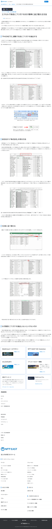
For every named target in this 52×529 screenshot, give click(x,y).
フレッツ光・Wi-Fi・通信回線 (6, 465)
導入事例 (3, 490)
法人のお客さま (6, 1)
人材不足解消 (29, 478)
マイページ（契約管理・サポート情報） (34, 499)
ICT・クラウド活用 (4, 470)
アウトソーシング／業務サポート (6, 472)
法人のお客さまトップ (4, 4)
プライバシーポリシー (34, 520)
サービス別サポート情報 (32, 503)
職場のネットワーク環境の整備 (32, 465)
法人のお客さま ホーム (8, 454)
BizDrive (13, 4)
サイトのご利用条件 (15, 520)
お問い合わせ (3, 505)
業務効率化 (29, 472)
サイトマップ (5, 520)
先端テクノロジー (30, 483)
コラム (10, 4)
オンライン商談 (4, 509)
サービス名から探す (4, 478)
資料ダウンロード (4, 502)
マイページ (46, 1)
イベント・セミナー (4, 494)
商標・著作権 (24, 520)
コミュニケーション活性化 (31, 470)
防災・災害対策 (30, 476)
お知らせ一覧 (30, 490)
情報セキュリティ (4, 474)
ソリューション (30, 462)
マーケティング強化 (30, 474)
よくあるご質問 (30, 510)
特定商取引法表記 (44, 520)
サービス (2, 462)
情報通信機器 (3, 476)
